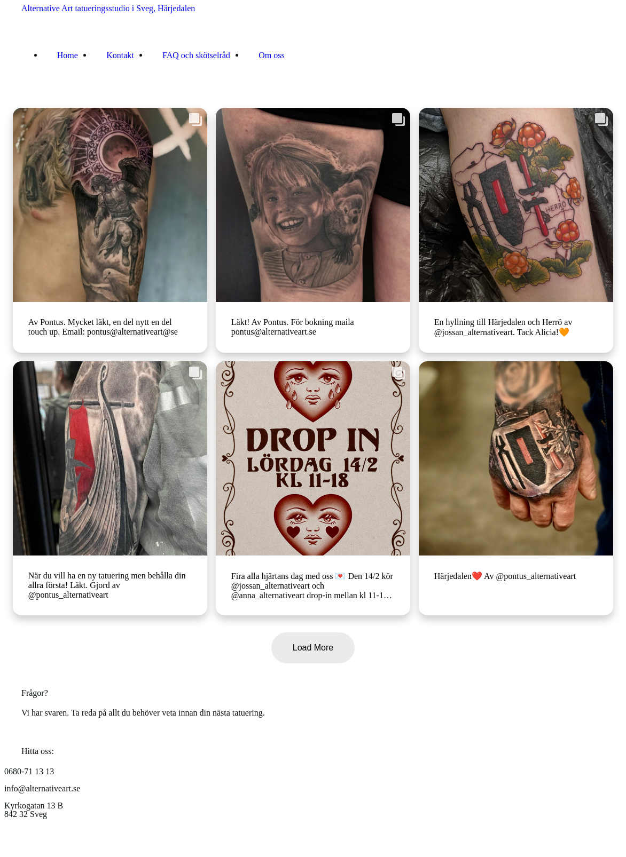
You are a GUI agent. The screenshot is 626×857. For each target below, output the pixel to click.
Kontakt (120, 54)
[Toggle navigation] (28, 90)
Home (67, 54)
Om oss (271, 54)
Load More (313, 647)
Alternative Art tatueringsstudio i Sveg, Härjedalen (108, 8)
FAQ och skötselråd (196, 54)
